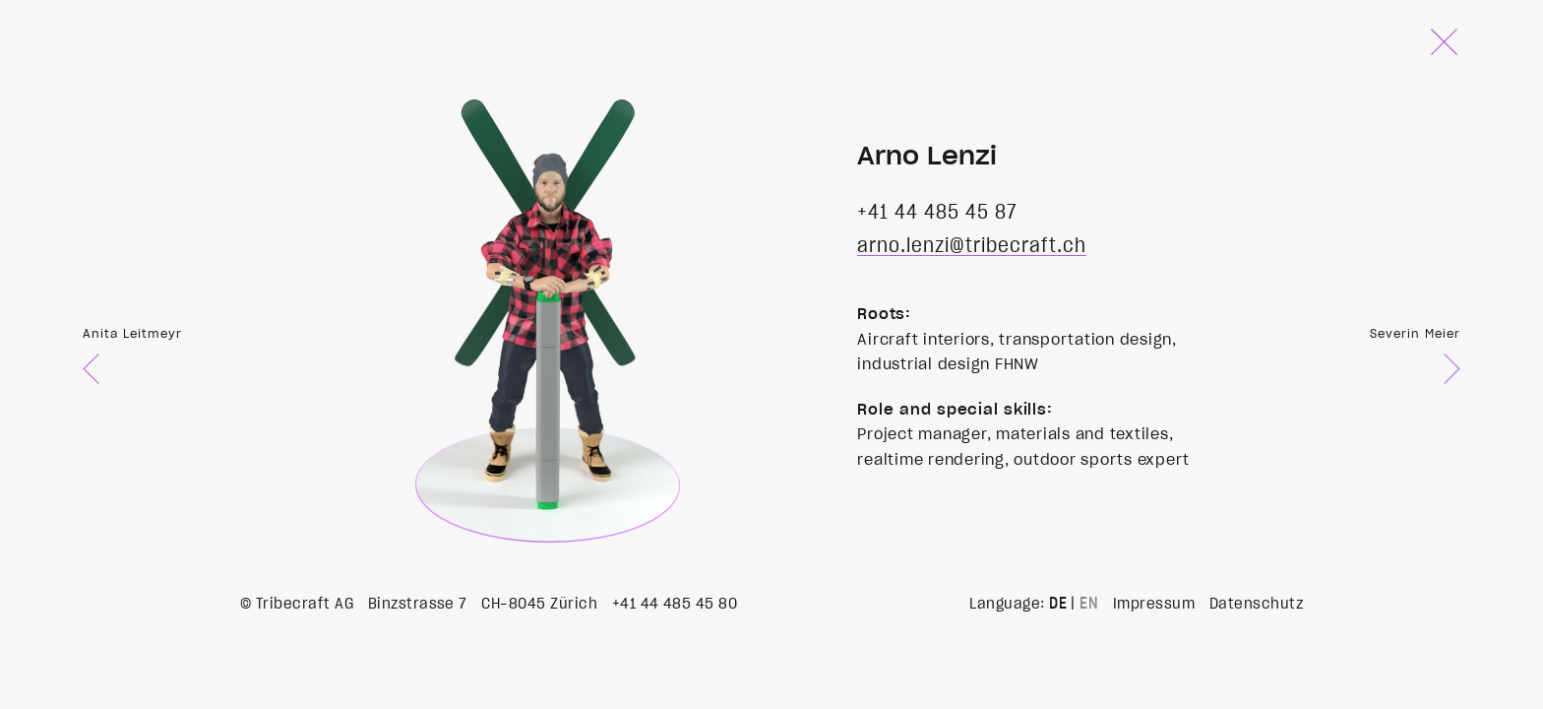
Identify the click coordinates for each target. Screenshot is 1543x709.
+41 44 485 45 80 (675, 604)
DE (1058, 604)
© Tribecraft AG (296, 604)
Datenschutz (1256, 604)
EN (1089, 604)
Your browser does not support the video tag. (539, 289)
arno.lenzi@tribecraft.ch (971, 246)
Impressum (1154, 604)
